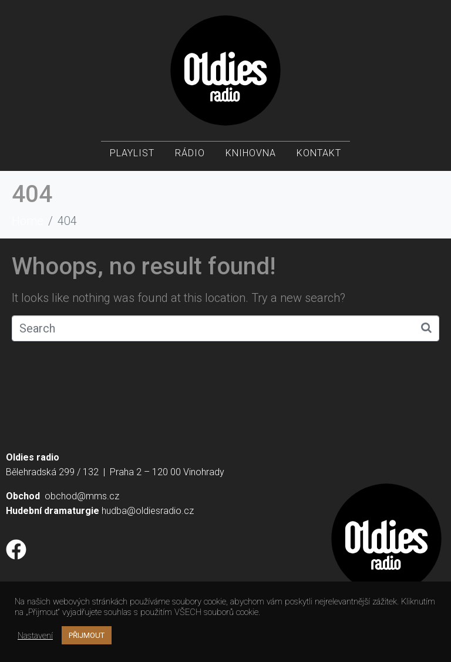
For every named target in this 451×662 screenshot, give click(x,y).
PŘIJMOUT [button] (87, 635)
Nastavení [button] (35, 635)
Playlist (132, 153)
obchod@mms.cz (82, 496)
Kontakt (319, 153)
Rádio (190, 153)
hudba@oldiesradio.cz (148, 510)
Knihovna (251, 153)
